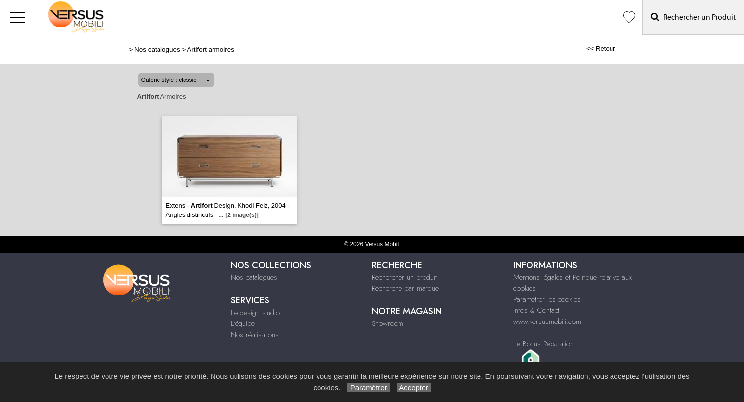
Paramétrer (368, 387)
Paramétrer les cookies (547, 299)
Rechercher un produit (404, 277)
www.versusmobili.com (547, 321)
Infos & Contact (536, 310)
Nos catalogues (157, 49)
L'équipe (243, 323)
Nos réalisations (255, 334)
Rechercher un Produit (693, 17)
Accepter (414, 387)
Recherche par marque (405, 288)
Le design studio (255, 312)
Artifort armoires (210, 49)
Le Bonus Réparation (543, 343)
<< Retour (600, 48)
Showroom (387, 323)
